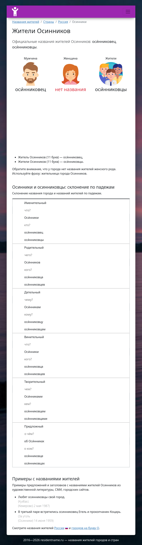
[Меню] (128, 11)
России (59, 528)
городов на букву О (85, 528)
